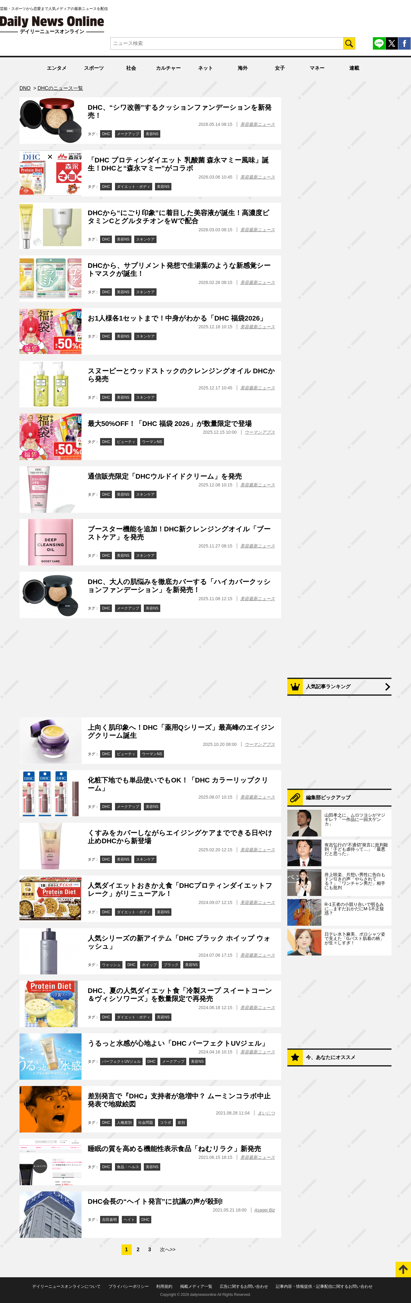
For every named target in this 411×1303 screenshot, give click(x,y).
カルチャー (168, 68)
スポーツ (94, 68)
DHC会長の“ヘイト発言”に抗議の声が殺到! (155, 1201)
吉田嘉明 (109, 1219)
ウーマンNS (152, 442)
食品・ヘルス (128, 1167)
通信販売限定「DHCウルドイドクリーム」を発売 (165, 476)
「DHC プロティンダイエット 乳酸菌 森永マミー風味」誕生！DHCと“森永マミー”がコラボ (178, 164)
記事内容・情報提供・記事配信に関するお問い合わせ (324, 1286)
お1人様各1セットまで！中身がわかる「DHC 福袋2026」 (177, 318)
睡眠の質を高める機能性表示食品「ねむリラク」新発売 (174, 1149)
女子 (280, 68)
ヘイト (129, 1219)
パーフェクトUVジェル (121, 1061)
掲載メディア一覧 (196, 1286)
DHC (106, 134)
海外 (243, 68)
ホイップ (149, 965)
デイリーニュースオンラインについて (66, 1286)
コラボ (165, 1122)
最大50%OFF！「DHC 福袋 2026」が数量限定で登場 (170, 424)
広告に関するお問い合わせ (244, 1286)
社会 (131, 68)
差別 (181, 1122)
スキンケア (145, 239)
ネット (205, 68)
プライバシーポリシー (128, 1286)
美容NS (152, 134)
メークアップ (128, 134)
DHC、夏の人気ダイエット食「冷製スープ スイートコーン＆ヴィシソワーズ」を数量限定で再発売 (180, 995)
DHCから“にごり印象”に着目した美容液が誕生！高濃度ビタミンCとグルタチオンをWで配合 (178, 217)
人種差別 (124, 1122)
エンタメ (57, 68)
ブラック (171, 965)
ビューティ (126, 442)
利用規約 (164, 1286)
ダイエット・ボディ (133, 186)
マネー (317, 68)
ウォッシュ (111, 965)
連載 (354, 68)
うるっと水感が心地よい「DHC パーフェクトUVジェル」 (178, 1043)
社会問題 (145, 1122)
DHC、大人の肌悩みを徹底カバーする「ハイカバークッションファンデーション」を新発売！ (179, 586)
